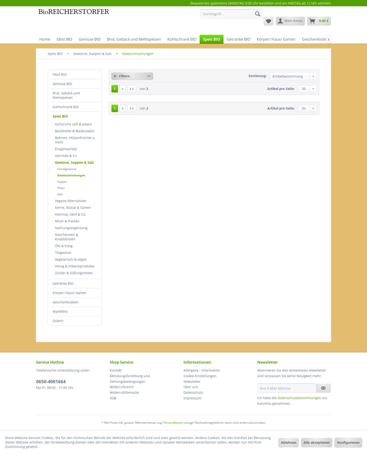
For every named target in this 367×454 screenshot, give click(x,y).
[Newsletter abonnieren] (323, 388)
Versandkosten (173, 423)
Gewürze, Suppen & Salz (74, 162)
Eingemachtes (66, 149)
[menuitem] (232, 16)
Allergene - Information (202, 370)
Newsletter (192, 381)
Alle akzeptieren (317, 442)
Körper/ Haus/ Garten (69, 293)
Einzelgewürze (66, 169)
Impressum (192, 398)
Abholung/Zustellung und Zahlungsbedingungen (130, 379)
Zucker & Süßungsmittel (74, 273)
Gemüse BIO (62, 84)
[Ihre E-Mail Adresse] (286, 388)
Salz (60, 194)
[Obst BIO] (64, 39)
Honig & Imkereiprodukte (74, 266)
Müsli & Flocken (67, 221)
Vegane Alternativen (71, 201)
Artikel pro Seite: (281, 88)
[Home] (44, 39)
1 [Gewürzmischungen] (115, 88)
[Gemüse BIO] (89, 39)
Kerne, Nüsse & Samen (73, 207)
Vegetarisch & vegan (71, 259)
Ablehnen (288, 442)
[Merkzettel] (269, 21)
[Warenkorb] (319, 21)
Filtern (122, 76)
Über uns (191, 387)
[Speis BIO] (212, 39)
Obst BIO (60, 74)
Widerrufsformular (124, 392)
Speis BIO (60, 116)
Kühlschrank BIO (66, 107)
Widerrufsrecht (122, 387)
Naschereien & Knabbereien (66, 236)
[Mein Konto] (290, 21)
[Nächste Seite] (122, 88)
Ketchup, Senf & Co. (70, 214)
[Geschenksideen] (316, 39)
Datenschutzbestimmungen (299, 398)
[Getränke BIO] (238, 39)
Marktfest (60, 311)
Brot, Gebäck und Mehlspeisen (66, 95)
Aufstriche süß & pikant (73, 124)
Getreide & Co (66, 155)
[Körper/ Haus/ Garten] (276, 39)
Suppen (62, 182)
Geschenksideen (65, 302)
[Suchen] (258, 13)
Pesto (61, 188)
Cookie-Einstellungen (200, 376)
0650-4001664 (51, 382)
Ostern (58, 321)
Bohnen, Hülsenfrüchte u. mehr (75, 139)
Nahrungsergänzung (71, 228)
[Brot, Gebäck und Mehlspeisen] (134, 39)
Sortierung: (258, 76)
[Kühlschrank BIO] (182, 39)
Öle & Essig (64, 246)
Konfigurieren (348, 442)
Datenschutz (193, 392)
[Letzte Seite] (131, 88)
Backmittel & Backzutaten (75, 131)
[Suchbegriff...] (232, 13)
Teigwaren (63, 252)
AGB (113, 398)
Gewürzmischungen (71, 175)
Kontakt (116, 370)
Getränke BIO (63, 283)
